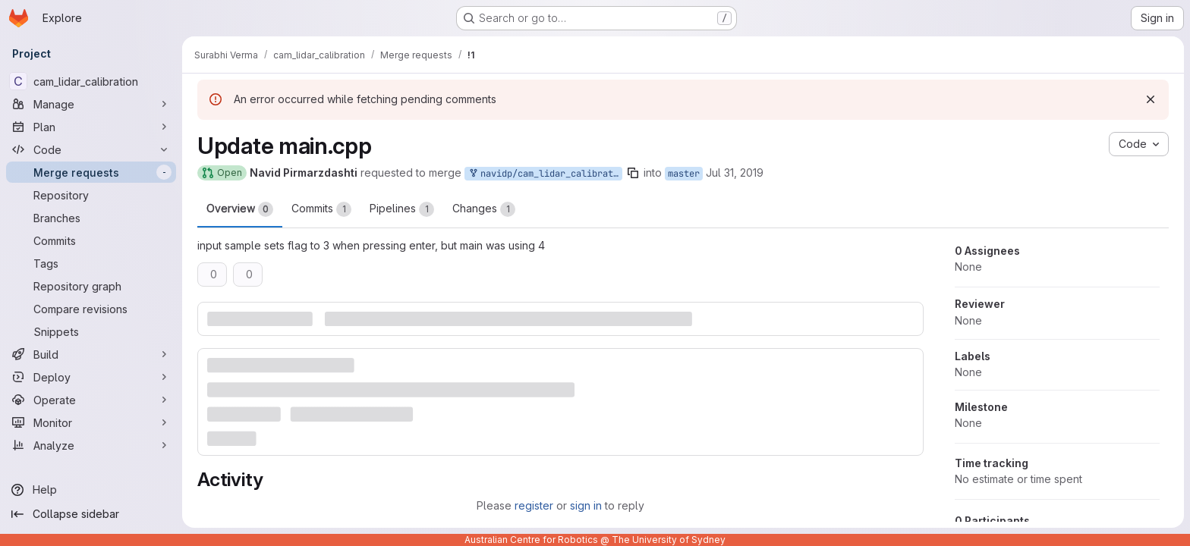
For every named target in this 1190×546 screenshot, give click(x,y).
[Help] (91, 489)
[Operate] (91, 399)
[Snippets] (91, 331)
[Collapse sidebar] (91, 514)
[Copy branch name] (633, 173)
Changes (483, 209)
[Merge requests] (91, 172)
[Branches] (91, 217)
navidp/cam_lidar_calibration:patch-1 (545, 174)
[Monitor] (91, 422)
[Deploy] (91, 377)
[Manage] (91, 104)
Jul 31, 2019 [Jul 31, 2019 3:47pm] (734, 172)
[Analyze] (91, 445)
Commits (321, 209)
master (684, 174)
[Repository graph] (91, 286)
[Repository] (91, 195)
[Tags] (91, 263)
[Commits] (91, 240)
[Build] (91, 354)
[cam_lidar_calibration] (91, 81)
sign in (586, 505)
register (534, 505)
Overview (239, 209)
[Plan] (91, 126)
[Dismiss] (1150, 99)
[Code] (91, 149)
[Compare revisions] (91, 308)
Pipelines (402, 209)
